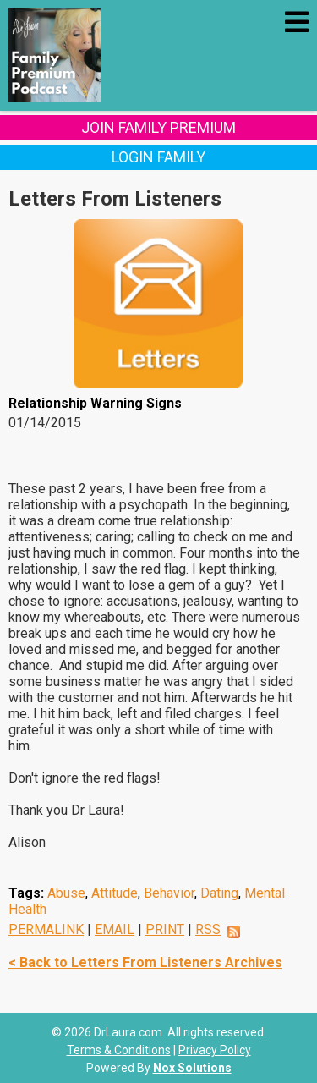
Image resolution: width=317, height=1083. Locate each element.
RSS (208, 929)
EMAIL (114, 929)
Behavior (169, 893)
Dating (219, 893)
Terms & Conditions (119, 1050)
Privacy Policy (214, 1050)
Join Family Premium (158, 127)
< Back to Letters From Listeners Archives (145, 962)
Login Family (158, 157)
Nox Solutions (192, 1068)
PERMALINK (46, 929)
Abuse (66, 893)
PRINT (164, 929)
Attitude (114, 893)
